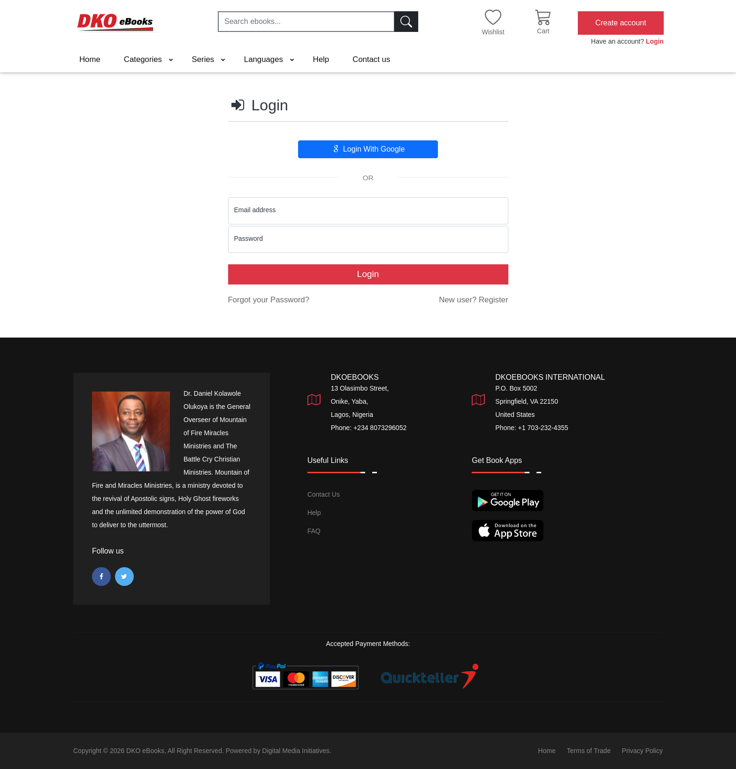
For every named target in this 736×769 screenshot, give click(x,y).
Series (208, 59)
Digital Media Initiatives (296, 750)
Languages (269, 59)
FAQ (314, 531)
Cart (543, 31)
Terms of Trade (589, 750)
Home (89, 59)
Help (321, 59)
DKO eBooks (145, 750)
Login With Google (368, 149)
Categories (148, 59)
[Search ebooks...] (306, 21)
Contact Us (323, 494)
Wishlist (493, 32)
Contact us (371, 59)
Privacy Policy (642, 750)
